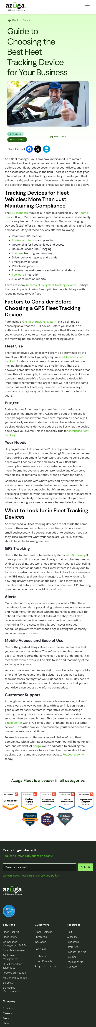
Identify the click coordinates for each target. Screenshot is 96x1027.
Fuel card (18, 274)
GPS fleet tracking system (39, 322)
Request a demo (73, 754)
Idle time (17, 253)
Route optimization (24, 240)
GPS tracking (76, 555)
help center (14, 723)
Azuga (37, 746)
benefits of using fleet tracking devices (51, 285)
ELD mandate (19, 213)
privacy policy (50, 875)
